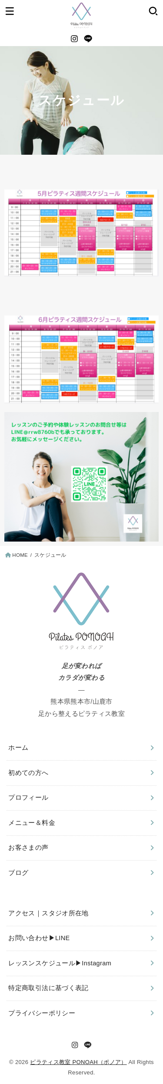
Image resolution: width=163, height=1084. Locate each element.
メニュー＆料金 (31, 822)
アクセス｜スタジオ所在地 (48, 913)
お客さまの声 (28, 847)
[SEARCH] (153, 11)
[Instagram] (74, 39)
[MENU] (10, 11)
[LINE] (88, 39)
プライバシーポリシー (41, 1013)
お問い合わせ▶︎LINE (39, 937)
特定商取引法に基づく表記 (48, 987)
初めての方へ (28, 772)
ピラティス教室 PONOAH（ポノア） (78, 1062)
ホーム (18, 747)
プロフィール (28, 797)
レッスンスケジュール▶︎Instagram (59, 963)
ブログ (18, 872)
